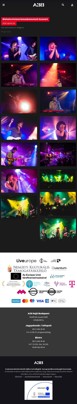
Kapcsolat (58, 376)
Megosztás (6, 31)
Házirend (18, 376)
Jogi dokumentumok (32, 376)
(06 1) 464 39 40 (38, 329)
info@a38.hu (38, 320)
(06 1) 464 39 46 (38, 341)
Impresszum (47, 376)
